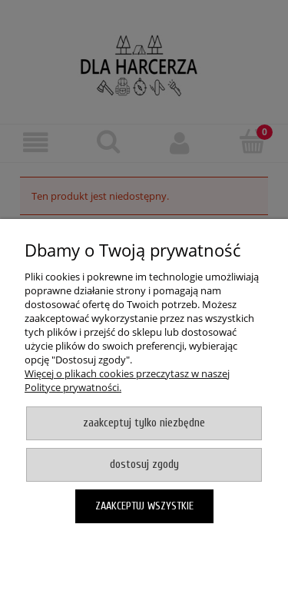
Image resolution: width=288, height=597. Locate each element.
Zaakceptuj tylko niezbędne (144, 423)
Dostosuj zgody (144, 464)
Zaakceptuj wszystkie (144, 505)
